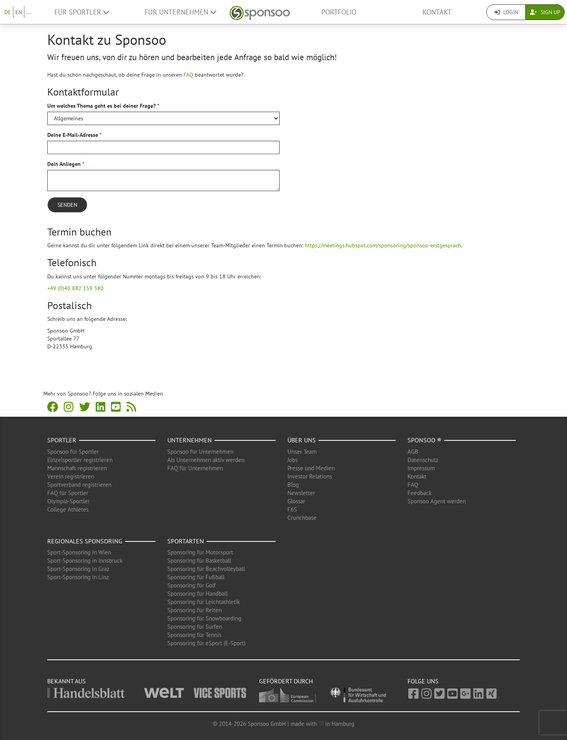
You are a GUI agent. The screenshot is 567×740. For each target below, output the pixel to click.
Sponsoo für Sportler (73, 451)
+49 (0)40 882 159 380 (75, 288)
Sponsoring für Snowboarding (204, 618)
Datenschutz (423, 460)
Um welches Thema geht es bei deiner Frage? (101, 105)
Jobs (292, 460)
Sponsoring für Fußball (195, 577)
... (28, 12)
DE (7, 12)
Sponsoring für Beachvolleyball (206, 568)
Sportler (61, 440)
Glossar (296, 501)
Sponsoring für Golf (191, 585)
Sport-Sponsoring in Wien (79, 552)
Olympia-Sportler (68, 501)
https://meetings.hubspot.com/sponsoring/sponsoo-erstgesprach (383, 245)
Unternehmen (189, 440)
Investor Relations (309, 476)
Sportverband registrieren (79, 484)
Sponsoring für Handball (197, 593)
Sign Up (545, 12)
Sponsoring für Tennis (194, 635)
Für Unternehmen (180, 12)
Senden (67, 204)
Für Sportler (81, 12)
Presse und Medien (311, 468)
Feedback (420, 493)
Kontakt (437, 12)
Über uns (301, 440)
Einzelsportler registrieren (80, 460)
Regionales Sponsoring (84, 541)
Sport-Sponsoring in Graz (78, 568)
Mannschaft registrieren (77, 468)
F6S (292, 509)
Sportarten (185, 541)
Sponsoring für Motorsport (200, 552)
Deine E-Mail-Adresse (72, 134)
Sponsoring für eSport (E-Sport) (206, 643)
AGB (413, 451)
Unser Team (302, 451)
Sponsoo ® (424, 440)
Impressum (421, 468)
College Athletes (68, 509)
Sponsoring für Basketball (199, 560)
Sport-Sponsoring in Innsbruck (84, 560)
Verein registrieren (70, 476)
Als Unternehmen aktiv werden (206, 460)
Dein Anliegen (64, 164)
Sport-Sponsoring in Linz (78, 577)
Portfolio (338, 12)
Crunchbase (302, 517)
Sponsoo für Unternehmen (200, 451)
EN (18, 12)
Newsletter (301, 493)
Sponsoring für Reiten (194, 610)
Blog (293, 484)
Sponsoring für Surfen (194, 626)
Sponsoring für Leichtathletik (203, 602)
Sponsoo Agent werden (437, 501)
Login (506, 12)
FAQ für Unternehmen (195, 468)
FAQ (188, 74)
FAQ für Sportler (67, 493)
